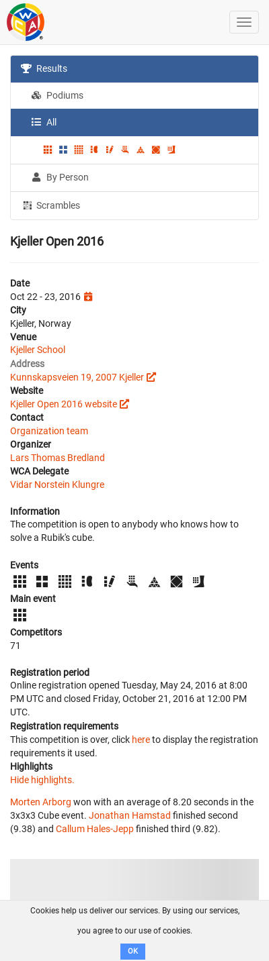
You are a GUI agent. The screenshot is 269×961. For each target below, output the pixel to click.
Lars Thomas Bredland (57, 457)
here (141, 739)
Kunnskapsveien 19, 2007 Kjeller (77, 377)
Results (44, 68)
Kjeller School (37, 349)
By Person (60, 177)
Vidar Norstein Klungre (57, 484)
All (43, 122)
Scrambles (50, 205)
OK (133, 951)
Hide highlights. (42, 779)
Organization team (49, 430)
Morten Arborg (40, 802)
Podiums (57, 95)
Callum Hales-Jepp (95, 828)
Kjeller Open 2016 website (63, 404)
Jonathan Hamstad (130, 815)
